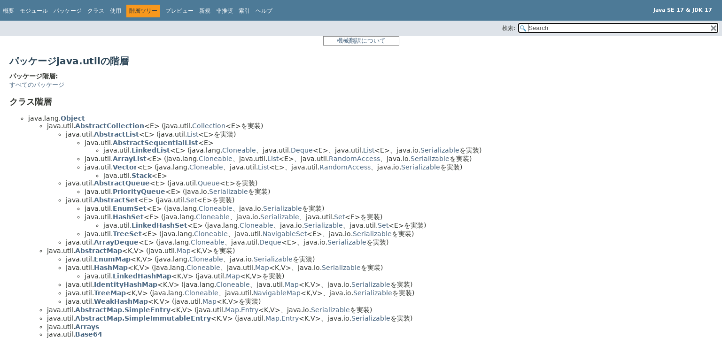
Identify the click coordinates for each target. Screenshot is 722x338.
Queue (209, 183)
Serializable (439, 150)
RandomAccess (354, 158)
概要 (8, 11)
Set (191, 200)
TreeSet (127, 234)
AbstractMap (98, 250)
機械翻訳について (361, 40)
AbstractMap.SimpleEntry (123, 310)
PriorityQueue (139, 191)
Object (73, 118)
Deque (302, 150)
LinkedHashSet (159, 225)
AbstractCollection (109, 126)
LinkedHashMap (142, 276)
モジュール (34, 11)
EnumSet (130, 208)
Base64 (88, 334)
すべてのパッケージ (36, 84)
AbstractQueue (122, 183)
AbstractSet (116, 200)
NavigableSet (285, 234)
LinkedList (151, 150)
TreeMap (110, 293)
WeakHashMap (121, 301)
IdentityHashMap (125, 284)
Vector (125, 167)
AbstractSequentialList (155, 142)
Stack (142, 175)
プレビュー (179, 11)
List (192, 134)
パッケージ (68, 11)
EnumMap (112, 259)
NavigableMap (277, 293)
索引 (244, 11)
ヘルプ (264, 11)
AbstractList (116, 134)
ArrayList (130, 158)
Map (184, 250)
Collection (208, 126)
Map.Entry (241, 310)
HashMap (111, 267)
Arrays (87, 326)
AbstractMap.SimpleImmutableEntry (143, 318)
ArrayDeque (116, 242)
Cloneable (239, 150)
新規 (204, 11)
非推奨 (224, 11)
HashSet (128, 217)
